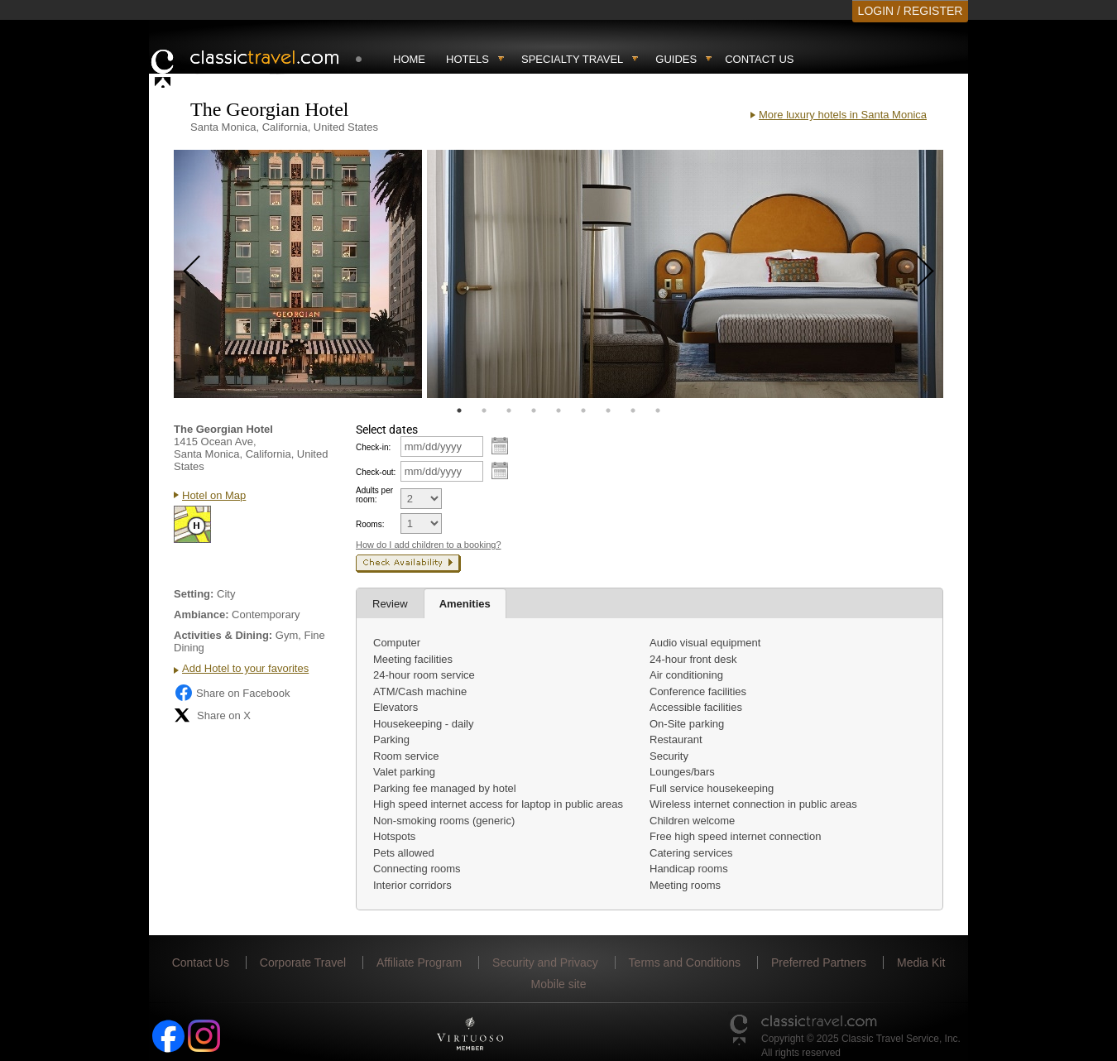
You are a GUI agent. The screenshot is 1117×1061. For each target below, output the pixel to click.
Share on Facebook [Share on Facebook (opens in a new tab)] (232, 693)
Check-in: (373, 447)
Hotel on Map (214, 495)
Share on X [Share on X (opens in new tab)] (212, 715)
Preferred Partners (818, 962)
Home (409, 59)
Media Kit (921, 962)
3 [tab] (509, 410)
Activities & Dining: (223, 635)
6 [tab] (583, 410)
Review (390, 604)
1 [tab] (459, 410)
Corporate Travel (303, 962)
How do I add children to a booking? (428, 545)
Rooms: (370, 524)
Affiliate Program (419, 962)
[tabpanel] (298, 274)
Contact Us (759, 59)
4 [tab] (533, 410)
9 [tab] (658, 410)
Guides (676, 59)
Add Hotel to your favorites (245, 668)
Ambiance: (201, 614)
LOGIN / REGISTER (910, 10)
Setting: (193, 594)
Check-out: (376, 472)
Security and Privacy (545, 962)
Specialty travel (572, 59)
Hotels (467, 59)
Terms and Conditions (685, 962)
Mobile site (559, 984)
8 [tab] (633, 410)
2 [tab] (484, 410)
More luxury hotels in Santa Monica (843, 114)
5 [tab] (558, 410)
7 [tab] (608, 410)
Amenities (465, 604)
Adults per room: (374, 495)
